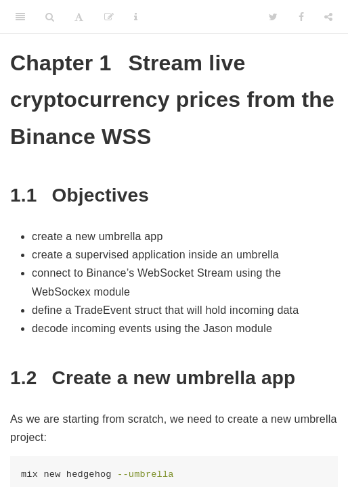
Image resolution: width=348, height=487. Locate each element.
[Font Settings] (78, 17)
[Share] (328, 17)
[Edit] (109, 17)
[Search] (49, 17)
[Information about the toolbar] (136, 17)
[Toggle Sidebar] (20, 17)
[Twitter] (273, 17)
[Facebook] (301, 17)
